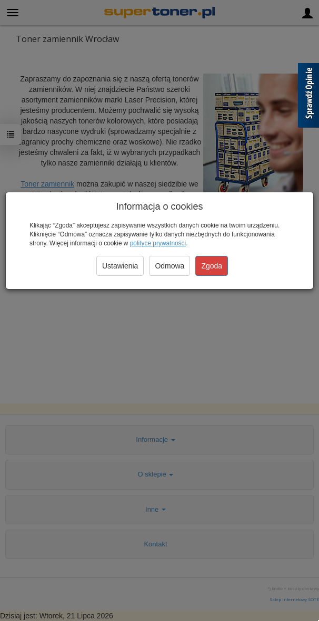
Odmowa (169, 266)
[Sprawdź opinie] (308, 97)
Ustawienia (120, 266)
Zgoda (211, 266)
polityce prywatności (158, 243)
